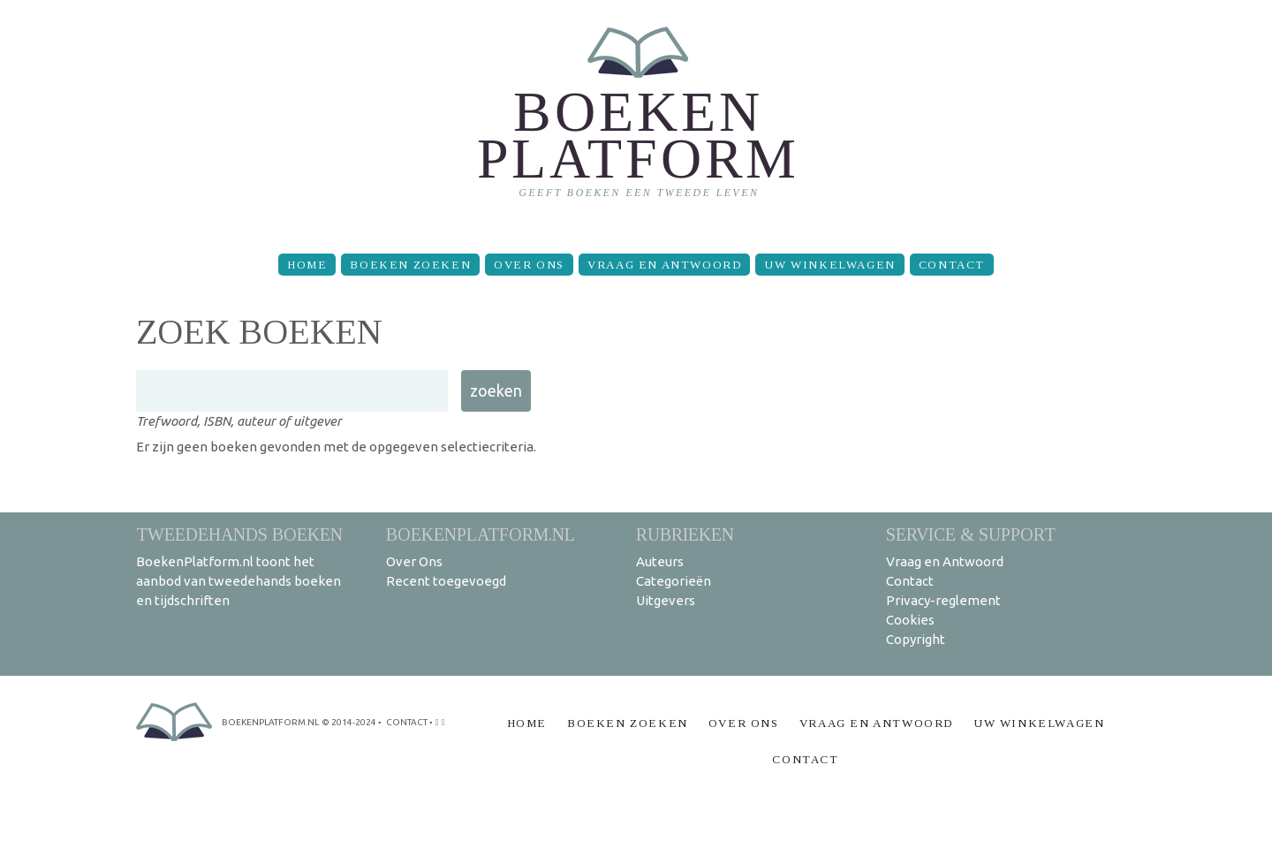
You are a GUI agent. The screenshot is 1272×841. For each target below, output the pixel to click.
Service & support (971, 534)
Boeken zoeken (410, 264)
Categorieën (673, 580)
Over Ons (529, 264)
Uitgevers (665, 600)
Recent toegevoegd (446, 580)
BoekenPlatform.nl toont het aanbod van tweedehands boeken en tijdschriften (238, 581)
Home (307, 264)
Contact (952, 264)
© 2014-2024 (349, 722)
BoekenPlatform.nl (480, 534)
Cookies (910, 619)
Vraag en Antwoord (664, 264)
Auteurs (660, 561)
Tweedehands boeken (239, 534)
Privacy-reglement (943, 600)
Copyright (915, 639)
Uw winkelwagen (829, 264)
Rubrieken (685, 534)
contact (407, 722)
